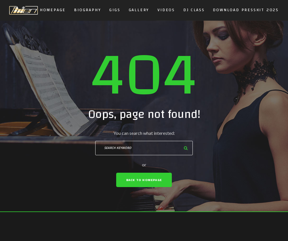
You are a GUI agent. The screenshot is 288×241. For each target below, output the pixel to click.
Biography (87, 10)
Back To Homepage (144, 180)
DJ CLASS (194, 10)
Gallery (139, 10)
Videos (166, 10)
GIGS (114, 10)
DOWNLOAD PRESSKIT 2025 (246, 10)
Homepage (53, 10)
